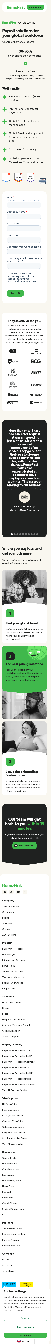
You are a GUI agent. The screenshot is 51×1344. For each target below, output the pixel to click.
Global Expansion (11, 1030)
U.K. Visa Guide (9, 1104)
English (23, 1341)
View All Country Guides (14, 1090)
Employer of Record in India (16, 1067)
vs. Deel (6, 1259)
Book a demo (35, 7)
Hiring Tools (8, 1186)
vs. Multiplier (8, 1270)
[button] (10, 478)
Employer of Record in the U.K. (17, 1073)
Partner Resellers (11, 1245)
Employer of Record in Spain (16, 1050)
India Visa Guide (10, 1109)
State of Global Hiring (13, 1208)
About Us (7, 923)
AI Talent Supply (10, 1036)
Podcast (6, 1191)
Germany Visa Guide (12, 1121)
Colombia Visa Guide (13, 1126)
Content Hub (9, 1157)
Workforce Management (14, 977)
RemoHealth (8, 965)
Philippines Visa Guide (13, 1132)
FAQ (4, 1214)
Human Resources (11, 1002)
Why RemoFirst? (10, 906)
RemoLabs (7, 1197)
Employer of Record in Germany (18, 1061)
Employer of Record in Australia (18, 1084)
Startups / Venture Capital (16, 1025)
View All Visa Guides (12, 1143)
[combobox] (25, 1341)
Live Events (8, 1174)
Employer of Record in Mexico (17, 1078)
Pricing (5, 917)
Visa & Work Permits (12, 971)
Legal (5, 1013)
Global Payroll (9, 954)
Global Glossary (10, 1203)
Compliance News (11, 1169)
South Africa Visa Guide (14, 1138)
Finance (6, 1008)
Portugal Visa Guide (12, 1115)
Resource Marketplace (14, 1234)
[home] (16, 7)
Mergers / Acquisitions (14, 1019)
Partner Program (10, 1239)
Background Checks (12, 982)
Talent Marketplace (12, 1228)
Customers (8, 912)
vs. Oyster (7, 1265)
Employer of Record (12, 948)
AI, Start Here (9, 934)
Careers (6, 929)
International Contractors (15, 960)
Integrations (8, 988)
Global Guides (9, 1163)
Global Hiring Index (11, 1180)
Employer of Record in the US (17, 1056)
